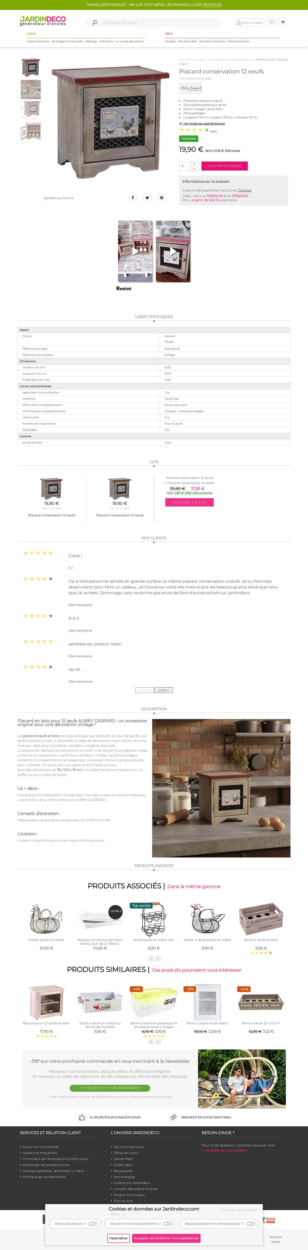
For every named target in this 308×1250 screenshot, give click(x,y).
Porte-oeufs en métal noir (154, 940)
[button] (194, 164)
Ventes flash (123, 1159)
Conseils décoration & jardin (136, 1189)
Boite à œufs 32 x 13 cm (261, 1023)
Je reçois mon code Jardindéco (109, 1087)
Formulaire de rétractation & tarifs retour (56, 1159)
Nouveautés (123, 1171)
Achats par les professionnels (46, 1165)
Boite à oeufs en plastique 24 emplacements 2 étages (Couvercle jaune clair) (153, 1027)
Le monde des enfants (130, 41)
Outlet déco (123, 1165)
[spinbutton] (189, 166)
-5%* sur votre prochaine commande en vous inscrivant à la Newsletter (110, 1061)
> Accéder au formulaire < (225, 1150)
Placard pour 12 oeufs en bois (46, 1023)
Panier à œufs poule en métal (207, 940)
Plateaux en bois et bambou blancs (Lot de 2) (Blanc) (99, 942)
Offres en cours (126, 1153)
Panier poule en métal (46, 940)
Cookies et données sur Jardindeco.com (154, 1209)
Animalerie (106, 41)
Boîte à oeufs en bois (261, 940)
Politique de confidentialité (44, 1177)
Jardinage (91, 41)
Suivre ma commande (40, 1147)
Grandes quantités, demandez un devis (53, 1171)
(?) (84, 1223)
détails (118, 1214)
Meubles (170, 41)
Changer (245, 190)
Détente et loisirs (238, 41)
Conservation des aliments (230, 59)
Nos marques (124, 1177)
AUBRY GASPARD (90, 800)
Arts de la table (187, 41)
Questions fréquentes (40, 1153)
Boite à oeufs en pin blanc (207, 1023)
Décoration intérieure (212, 41)
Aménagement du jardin (67, 41)
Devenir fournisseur (129, 1195)
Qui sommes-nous (128, 1147)
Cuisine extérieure (38, 41)
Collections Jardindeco (132, 1183)
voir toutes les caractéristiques (202, 123)
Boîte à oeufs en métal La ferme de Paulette (100, 1025)
